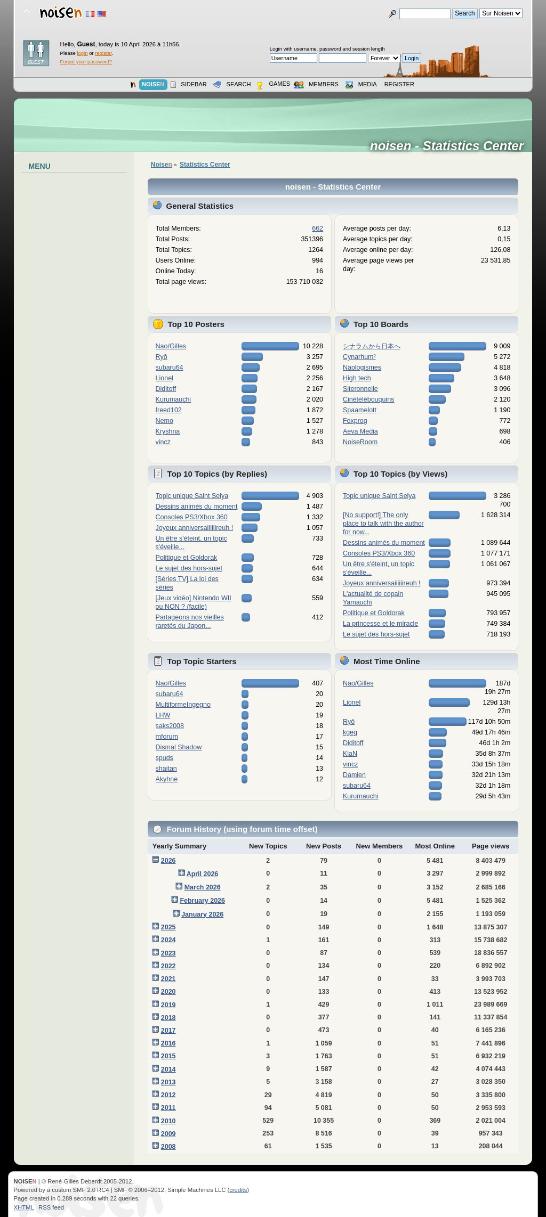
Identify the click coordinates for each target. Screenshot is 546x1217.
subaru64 (169, 367)
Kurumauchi (173, 399)
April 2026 (203, 874)
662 (317, 228)
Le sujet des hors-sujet (189, 568)
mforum (167, 736)
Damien (354, 775)
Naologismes (362, 367)
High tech (357, 378)
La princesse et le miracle (380, 623)
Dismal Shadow (179, 747)
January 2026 (202, 914)
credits (238, 1190)
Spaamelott (359, 410)
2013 (168, 1082)
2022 (168, 966)
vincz (163, 442)
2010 (168, 1121)
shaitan (166, 768)
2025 (168, 927)
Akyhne (167, 779)
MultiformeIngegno (183, 704)
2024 (168, 940)
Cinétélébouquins (368, 399)
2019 (168, 1005)
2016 (168, 1043)
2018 (168, 1018)
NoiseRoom (360, 442)
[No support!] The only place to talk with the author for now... (383, 523)
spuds (164, 758)
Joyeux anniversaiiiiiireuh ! (195, 528)
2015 (168, 1056)
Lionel (164, 378)
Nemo (164, 420)
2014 (168, 1069)
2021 (168, 979)
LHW (163, 715)
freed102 (169, 410)
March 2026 (202, 887)
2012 (168, 1095)
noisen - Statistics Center (450, 146)
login (82, 53)
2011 (168, 1108)
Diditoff (166, 389)
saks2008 (170, 726)
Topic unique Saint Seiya (192, 496)
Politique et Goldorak (187, 557)
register (103, 53)
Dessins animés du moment (197, 506)
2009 (168, 1134)
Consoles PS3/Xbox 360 (192, 517)
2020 (168, 991)
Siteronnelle (360, 389)
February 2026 (202, 900)
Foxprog (355, 420)
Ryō (161, 357)
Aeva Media (360, 431)
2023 (168, 953)
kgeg (350, 732)
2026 (168, 860)
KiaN (350, 753)
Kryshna (168, 431)
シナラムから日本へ (371, 346)
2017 (168, 1030)
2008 (168, 1146)
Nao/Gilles (171, 346)
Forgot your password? (86, 61)
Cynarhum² (359, 357)
